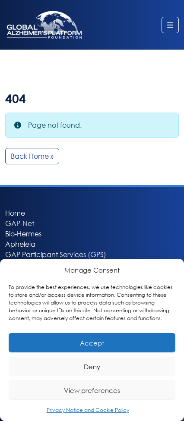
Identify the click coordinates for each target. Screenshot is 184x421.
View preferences (92, 390)
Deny (92, 366)
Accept (92, 343)
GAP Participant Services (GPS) (55, 254)
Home (15, 212)
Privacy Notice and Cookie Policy (88, 410)
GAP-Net (19, 223)
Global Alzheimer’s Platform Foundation (44, 24)
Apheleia (20, 243)
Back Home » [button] (32, 155)
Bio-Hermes (23, 233)
